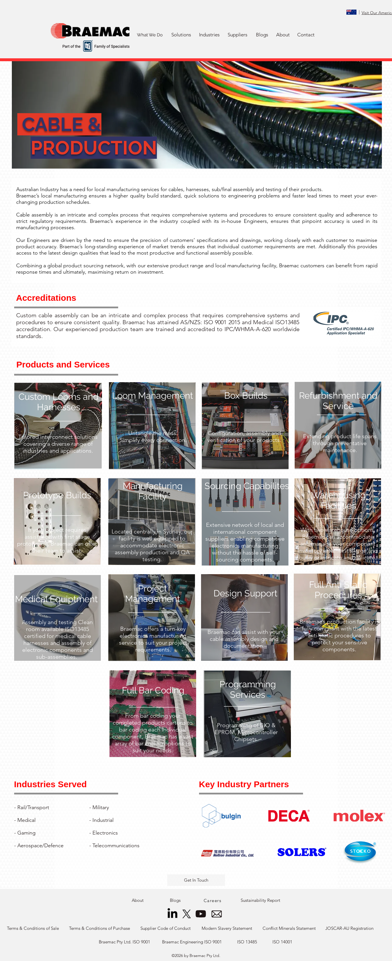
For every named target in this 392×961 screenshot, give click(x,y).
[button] (181, 35)
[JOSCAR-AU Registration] (350, 928)
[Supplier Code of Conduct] (165, 928)
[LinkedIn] (172, 914)
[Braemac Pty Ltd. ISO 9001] (124, 942)
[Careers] (213, 900)
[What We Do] (150, 35)
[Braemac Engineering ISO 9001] (192, 942)
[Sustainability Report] (260, 900)
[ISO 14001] (282, 942)
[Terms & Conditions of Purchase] (99, 928)
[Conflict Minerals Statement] (289, 928)
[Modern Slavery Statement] (226, 928)
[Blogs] (262, 35)
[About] (283, 35)
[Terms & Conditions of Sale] (33, 928)
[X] (187, 914)
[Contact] (306, 35)
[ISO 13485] (247, 942)
